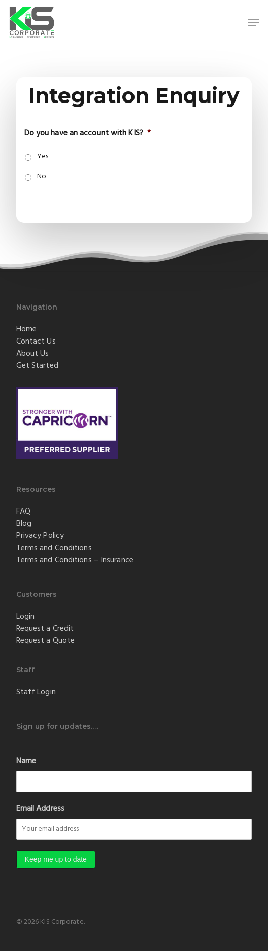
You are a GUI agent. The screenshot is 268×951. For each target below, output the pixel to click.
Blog (23, 524)
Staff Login (36, 692)
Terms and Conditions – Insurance (74, 560)
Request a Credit (45, 629)
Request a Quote (45, 641)
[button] (253, 22)
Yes (42, 156)
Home (26, 329)
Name (26, 761)
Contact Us (36, 341)
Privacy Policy (40, 536)
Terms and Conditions (54, 548)
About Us (32, 354)
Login (25, 617)
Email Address (40, 809)
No (41, 176)
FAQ (23, 511)
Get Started (37, 366)
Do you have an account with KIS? (87, 133)
